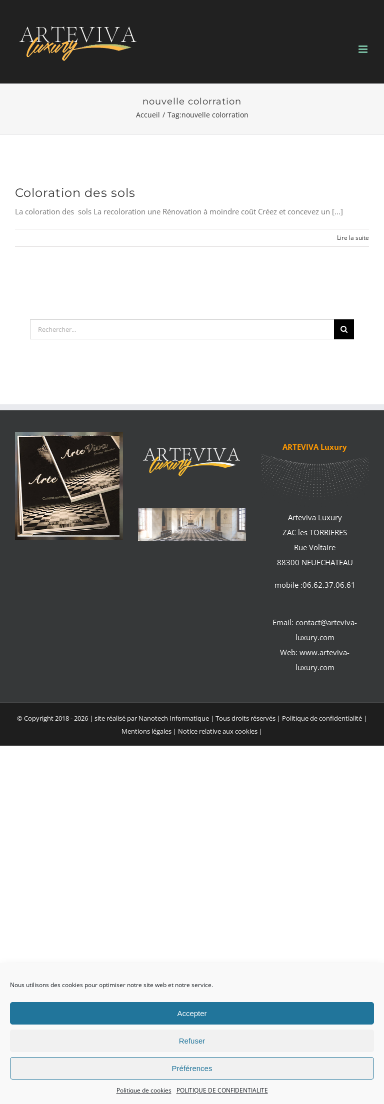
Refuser (192, 1041)
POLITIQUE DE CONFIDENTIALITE (222, 1090)
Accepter (191, 1013)
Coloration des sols (75, 192)
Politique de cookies (144, 1090)
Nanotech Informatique (173, 718)
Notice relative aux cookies (218, 731)
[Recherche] (344, 329)
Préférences (192, 1068)
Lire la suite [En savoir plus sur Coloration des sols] (353, 237)
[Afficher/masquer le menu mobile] (363, 49)
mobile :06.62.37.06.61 (315, 585)
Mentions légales (147, 731)
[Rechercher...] (182, 329)
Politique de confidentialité (322, 718)
